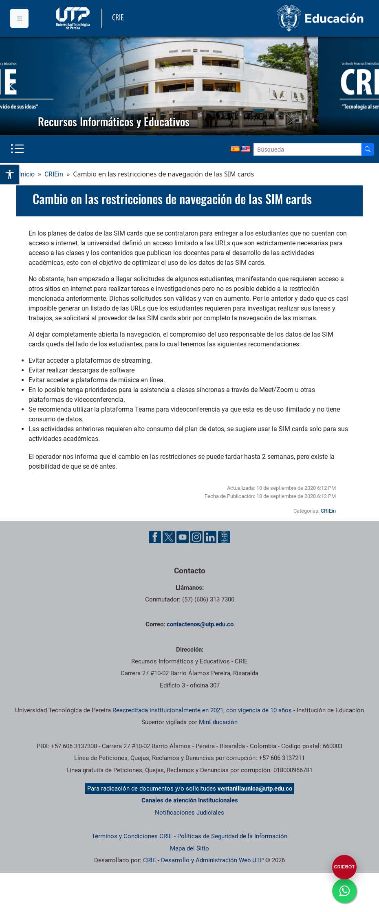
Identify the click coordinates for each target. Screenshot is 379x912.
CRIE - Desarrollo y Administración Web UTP (203, 860)
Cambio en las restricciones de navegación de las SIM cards (172, 199)
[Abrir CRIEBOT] (344, 867)
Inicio (27, 174)
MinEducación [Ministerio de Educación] (218, 722)
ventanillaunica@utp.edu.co (255, 788)
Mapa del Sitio (189, 848)
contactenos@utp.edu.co (200, 624)
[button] (12, 86)
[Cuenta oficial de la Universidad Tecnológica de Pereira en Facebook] (155, 537)
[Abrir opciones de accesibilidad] (10, 174)
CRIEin (53, 174)
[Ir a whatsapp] (344, 891)
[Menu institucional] (19, 18)
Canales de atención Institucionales (189, 800)
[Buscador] (367, 149)
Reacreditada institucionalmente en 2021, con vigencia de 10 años (202, 710)
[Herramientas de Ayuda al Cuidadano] (224, 537)
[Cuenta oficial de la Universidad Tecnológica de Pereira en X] (169, 537)
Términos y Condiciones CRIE (132, 836)
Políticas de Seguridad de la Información (232, 836)
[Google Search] (307, 149)
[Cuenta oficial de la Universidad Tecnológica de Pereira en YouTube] (182, 537)
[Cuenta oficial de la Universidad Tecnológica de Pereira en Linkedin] (210, 537)
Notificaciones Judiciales (189, 812)
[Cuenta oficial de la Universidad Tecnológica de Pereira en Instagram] (196, 537)
